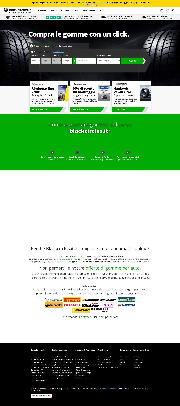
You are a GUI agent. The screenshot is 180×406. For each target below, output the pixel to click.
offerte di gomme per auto (113, 268)
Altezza (44, 55)
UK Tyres (136, 357)
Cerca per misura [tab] (39, 46)
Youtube (123, 365)
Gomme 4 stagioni (37, 359)
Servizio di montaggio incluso (85, 365)
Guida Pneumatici (89, 10)
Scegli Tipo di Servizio (104, 55)
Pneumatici (42, 10)
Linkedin (123, 362)
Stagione (65, 55)
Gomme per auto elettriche (40, 365)
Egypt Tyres (137, 365)
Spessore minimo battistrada (62, 373)
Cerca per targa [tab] (63, 46)
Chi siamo (78, 357)
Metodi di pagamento (82, 370)
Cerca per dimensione (38, 380)
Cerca (132, 60)
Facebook (123, 357)
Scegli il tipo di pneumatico (61, 365)
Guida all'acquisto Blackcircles (62, 357)
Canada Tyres (138, 359)
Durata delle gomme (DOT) (61, 375)
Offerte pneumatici (58, 378)
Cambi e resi (79, 375)
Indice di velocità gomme (60, 367)
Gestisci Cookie (123, 389)
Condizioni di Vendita (105, 357)
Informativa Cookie (104, 362)
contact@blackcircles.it (108, 389)
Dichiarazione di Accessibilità (108, 367)
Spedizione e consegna (83, 373)
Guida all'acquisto (81, 359)
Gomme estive (36, 357)
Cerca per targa (36, 375)
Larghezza (34, 55)
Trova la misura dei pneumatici (62, 359)
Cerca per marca (37, 378)
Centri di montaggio (82, 362)
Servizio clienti (80, 367)
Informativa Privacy (104, 359)
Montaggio (65, 10)
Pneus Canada (138, 362)
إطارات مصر (137, 367)
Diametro (55, 55)
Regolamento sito (104, 365)
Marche (53, 10)
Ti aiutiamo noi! (59, 52)
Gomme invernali (37, 362)
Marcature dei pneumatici (61, 370)
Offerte (75, 10)
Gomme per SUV (37, 370)
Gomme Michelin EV (38, 373)
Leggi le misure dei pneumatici (62, 362)
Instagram (123, 359)
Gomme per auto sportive (40, 367)
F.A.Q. (102, 10)
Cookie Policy (36, 391)
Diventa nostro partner (83, 378)
